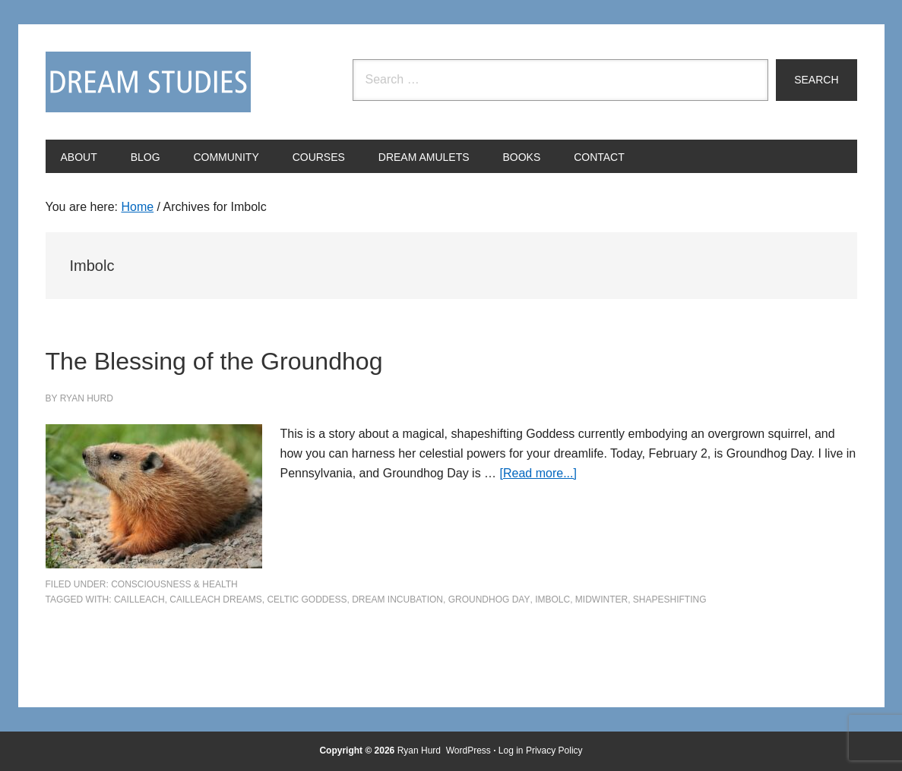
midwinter (601, 599)
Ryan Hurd (420, 750)
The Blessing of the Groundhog (298, 357)
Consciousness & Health (174, 584)
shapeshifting (670, 599)
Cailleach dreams (215, 599)
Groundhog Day (489, 599)
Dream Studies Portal (148, 82)
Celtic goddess (307, 599)
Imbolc (552, 599)
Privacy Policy (554, 750)
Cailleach (139, 599)
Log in (511, 750)
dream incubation (397, 599)
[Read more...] (538, 473)
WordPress (468, 750)
